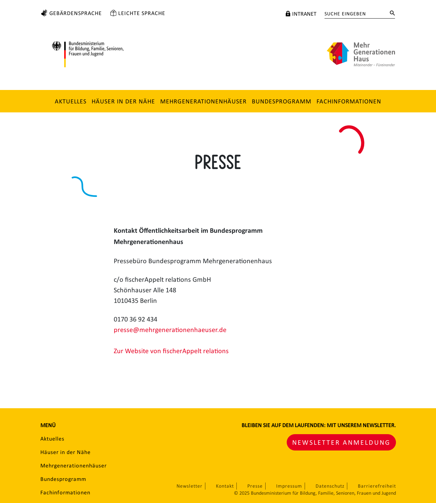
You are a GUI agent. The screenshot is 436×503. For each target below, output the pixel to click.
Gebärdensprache (75, 13)
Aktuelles (70, 101)
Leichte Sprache (141, 13)
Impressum (289, 486)
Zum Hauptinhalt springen (7, 4)
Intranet (304, 13)
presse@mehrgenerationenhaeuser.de (170, 329)
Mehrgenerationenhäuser (203, 101)
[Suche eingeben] (355, 14)
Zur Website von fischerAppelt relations (171, 350)
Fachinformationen (349, 101)
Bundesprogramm (281, 101)
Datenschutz (330, 486)
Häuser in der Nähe (123, 101)
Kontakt (225, 486)
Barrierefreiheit (377, 486)
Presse (255, 486)
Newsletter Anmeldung (341, 442)
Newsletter (189, 486)
